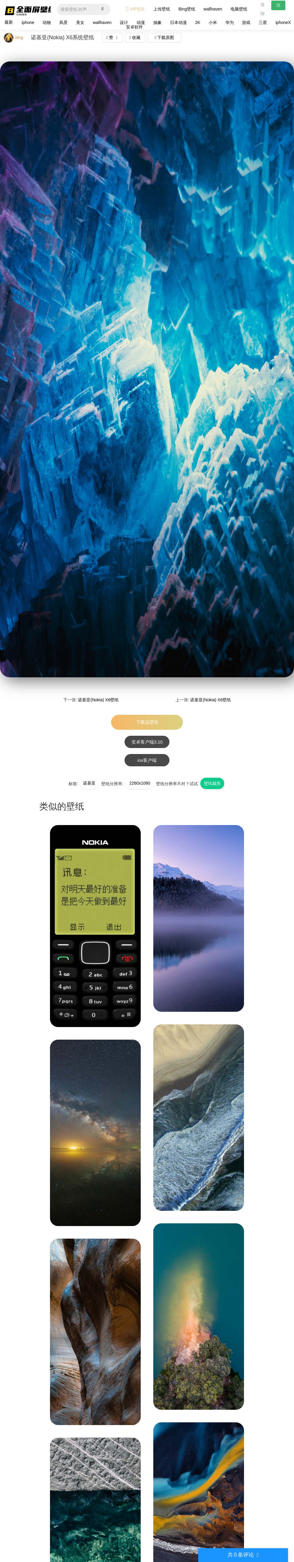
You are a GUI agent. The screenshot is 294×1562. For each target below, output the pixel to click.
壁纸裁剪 (212, 783)
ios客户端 (147, 760)
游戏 (246, 22)
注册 (278, 6)
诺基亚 (89, 783)
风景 (63, 22)
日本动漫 (178, 22)
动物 (47, 22)
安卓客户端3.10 (147, 741)
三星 (263, 22)
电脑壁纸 (239, 9)
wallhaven (213, 9)
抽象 (157, 22)
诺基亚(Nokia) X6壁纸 (98, 699)
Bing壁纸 (186, 9)
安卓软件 (134, 27)
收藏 (134, 37)
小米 (213, 22)
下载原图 (164, 37)
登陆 (262, 9)
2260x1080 (139, 783)
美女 (80, 22)
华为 (229, 22)
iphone (28, 22)
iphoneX (283, 22)
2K (197, 22)
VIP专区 (135, 9)
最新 (8, 22)
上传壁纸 (161, 9)
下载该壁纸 (147, 722)
